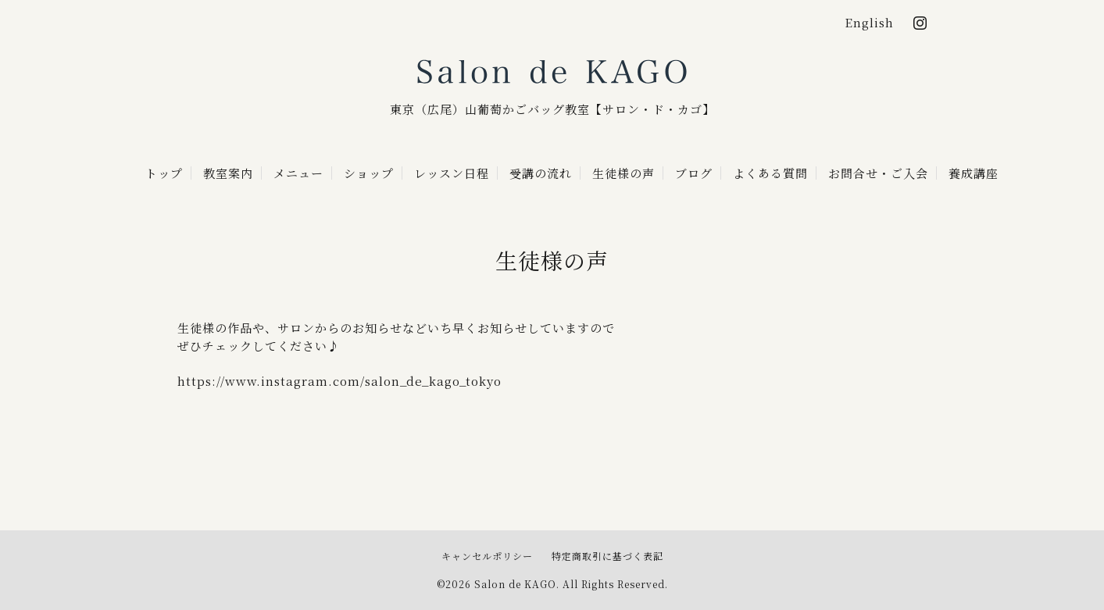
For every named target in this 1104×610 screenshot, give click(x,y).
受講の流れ (540, 173)
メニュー (298, 173)
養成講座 (974, 173)
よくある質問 (770, 173)
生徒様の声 (623, 173)
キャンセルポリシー (487, 555)
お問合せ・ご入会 (878, 173)
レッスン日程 (451, 173)
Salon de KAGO (552, 73)
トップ (164, 173)
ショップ (369, 173)
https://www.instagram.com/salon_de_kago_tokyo (339, 381)
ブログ (694, 173)
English (869, 22)
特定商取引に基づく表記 (607, 555)
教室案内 (228, 173)
